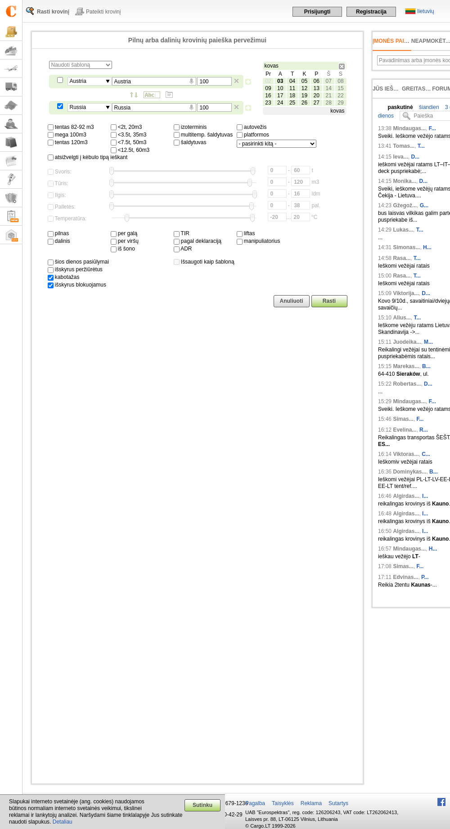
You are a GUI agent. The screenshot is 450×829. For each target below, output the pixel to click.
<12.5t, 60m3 (130, 150)
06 (317, 81)
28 (328, 103)
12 (304, 88)
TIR (181, 233)
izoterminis (190, 127)
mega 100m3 (67, 135)
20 (317, 95)
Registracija (371, 12)
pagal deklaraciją (197, 241)
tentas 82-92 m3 (71, 127)
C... (426, 454)
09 (268, 88)
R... (423, 430)
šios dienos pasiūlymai (78, 262)
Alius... (401, 317)
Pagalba (255, 803)
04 (292, 81)
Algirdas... (406, 496)
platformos (253, 135)
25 (292, 103)
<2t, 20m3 (126, 127)
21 (328, 95)
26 (304, 103)
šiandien (428, 107)
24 (280, 103)
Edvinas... (405, 577)
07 (328, 81)
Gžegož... (405, 205)
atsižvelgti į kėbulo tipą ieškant (88, 157)
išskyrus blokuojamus (77, 285)
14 (328, 88)
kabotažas (64, 277)
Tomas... (403, 146)
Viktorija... (405, 293)
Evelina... (404, 430)
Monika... (404, 181)
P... (424, 577)
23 (268, 103)
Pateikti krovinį (103, 12)
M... (428, 342)
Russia (78, 107)
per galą (124, 233)
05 (304, 81)
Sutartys (338, 803)
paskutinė (400, 107)
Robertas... (407, 384)
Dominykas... (409, 472)
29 (340, 103)
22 (340, 95)
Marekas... (406, 366)
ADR (183, 249)
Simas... (403, 419)
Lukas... (403, 230)
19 (304, 95)
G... (424, 205)
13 (317, 88)
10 (280, 88)
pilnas (58, 233)
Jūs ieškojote (394, 89)
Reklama (311, 803)
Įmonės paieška (396, 41)
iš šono (123, 249)
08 (340, 81)
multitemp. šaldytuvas (203, 135)
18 (292, 95)
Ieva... (400, 157)
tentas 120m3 (68, 142)
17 (280, 95)
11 (292, 88)
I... (425, 496)
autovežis (252, 127)
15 (340, 88)
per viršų (125, 241)
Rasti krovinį (53, 12)
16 (268, 95)
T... (421, 146)
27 (317, 103)
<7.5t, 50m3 (129, 142)
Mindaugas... (409, 128)
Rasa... (401, 258)
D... (415, 157)
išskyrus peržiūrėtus (75, 269)
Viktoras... (405, 454)
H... (427, 247)
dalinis (59, 241)
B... (426, 366)
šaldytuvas (190, 142)
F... (432, 128)
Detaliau (62, 822)
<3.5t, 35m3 (129, 135)
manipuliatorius (258, 241)
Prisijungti (317, 12)
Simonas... (406, 247)
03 (280, 81)
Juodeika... (407, 342)
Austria (78, 81)
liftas (246, 233)
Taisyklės (283, 803)
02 (268, 81)
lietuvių (425, 11)
